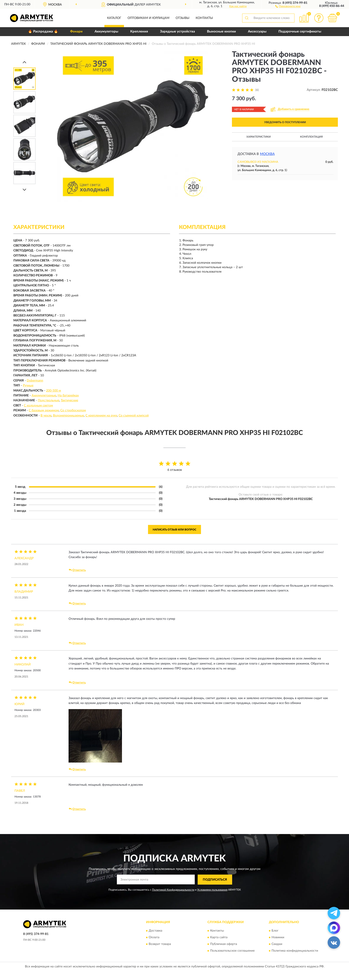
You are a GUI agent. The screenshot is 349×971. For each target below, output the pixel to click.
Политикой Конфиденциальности (173, 889)
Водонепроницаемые (68, 415)
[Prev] (24, 62)
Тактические (69, 400)
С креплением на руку (101, 415)
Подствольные (48, 400)
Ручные (28, 385)
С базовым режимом (44, 410)
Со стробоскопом (73, 410)
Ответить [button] (77, 570)
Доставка (155, 930)
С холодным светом (38, 405)
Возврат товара (160, 944)
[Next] (24, 189)
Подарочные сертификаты (299, 31)
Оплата (154, 937)
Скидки (277, 944)
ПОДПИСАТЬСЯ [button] (215, 879)
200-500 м (53, 390)
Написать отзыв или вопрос (174, 529)
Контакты (204, 18)
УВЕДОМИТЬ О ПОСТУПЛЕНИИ (285, 122)
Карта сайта (218, 937)
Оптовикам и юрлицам (148, 18)
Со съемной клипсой (134, 415)
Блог (275, 930)
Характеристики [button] (258, 136)
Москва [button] (267, 154)
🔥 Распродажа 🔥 (43, 31)
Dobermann (35, 380)
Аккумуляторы (106, 31)
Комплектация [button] (311, 136)
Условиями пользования (212, 889)
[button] (287, 6)
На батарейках (68, 395)
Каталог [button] (114, 18)
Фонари (76, 31)
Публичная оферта (223, 944)
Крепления (139, 31)
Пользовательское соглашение (232, 951)
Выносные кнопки (221, 31)
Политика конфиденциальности (295, 951)
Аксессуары (257, 31)
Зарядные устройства (177, 31)
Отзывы (182, 18)
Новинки (278, 937)
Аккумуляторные (44, 395)
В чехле (46, 415)
